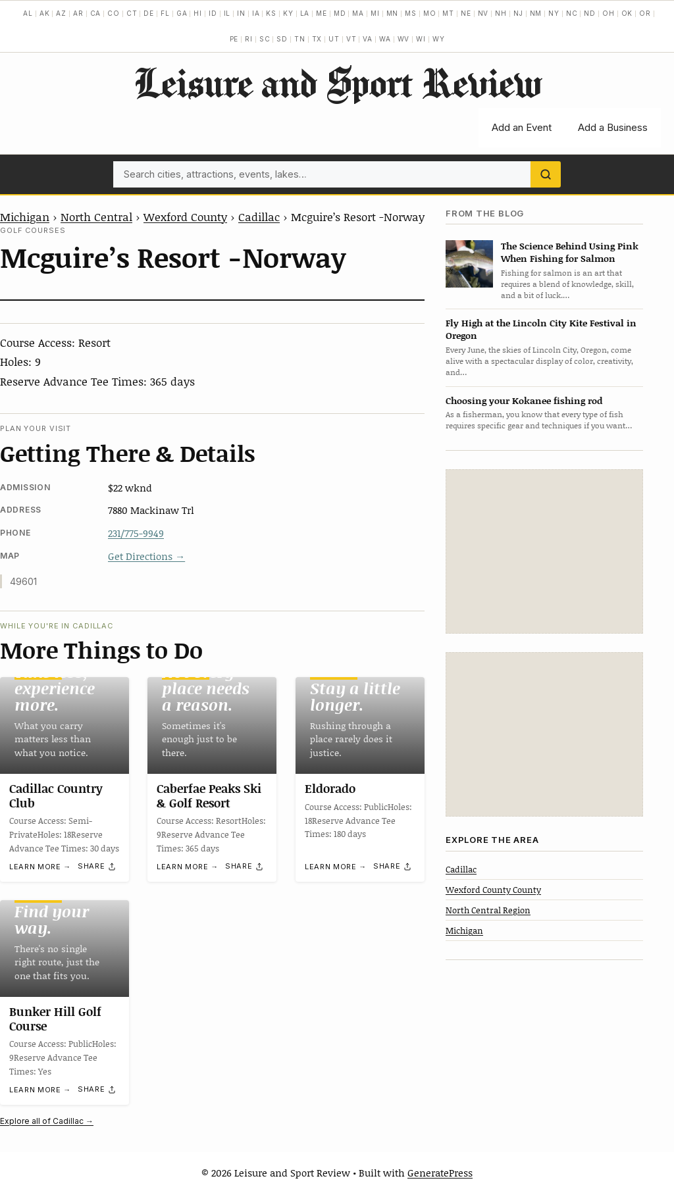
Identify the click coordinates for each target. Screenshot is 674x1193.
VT (351, 39)
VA (368, 39)
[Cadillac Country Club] (64, 725)
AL (28, 13)
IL (227, 13)
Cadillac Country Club (56, 795)
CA (95, 13)
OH (608, 13)
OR (645, 13)
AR (78, 13)
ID (213, 13)
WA (385, 39)
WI (421, 39)
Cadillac (259, 216)
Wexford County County (493, 890)
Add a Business (613, 127)
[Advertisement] (544, 551)
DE (148, 13)
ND (590, 13)
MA (358, 13)
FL (165, 13)
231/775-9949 (136, 533)
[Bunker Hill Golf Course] (64, 948)
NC (572, 13)
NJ (518, 13)
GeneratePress (440, 1172)
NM (536, 13)
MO (429, 13)
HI (198, 13)
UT (334, 39)
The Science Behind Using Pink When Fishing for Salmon (569, 252)
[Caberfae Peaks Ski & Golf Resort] (211, 725)
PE (234, 39)
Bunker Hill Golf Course (55, 1018)
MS (411, 13)
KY (288, 13)
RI (249, 39)
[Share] (97, 867)
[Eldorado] (360, 725)
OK (627, 13)
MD (340, 13)
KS (271, 13)
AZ (61, 13)
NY (553, 13)
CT (132, 13)
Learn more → (40, 867)
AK (44, 13)
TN (299, 39)
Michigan (24, 216)
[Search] (546, 174)
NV (483, 13)
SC (265, 39)
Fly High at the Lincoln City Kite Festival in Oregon (541, 329)
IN (241, 13)
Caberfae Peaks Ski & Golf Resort (209, 795)
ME (321, 13)
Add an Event (522, 127)
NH (501, 13)
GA (182, 13)
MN (392, 13)
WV (404, 39)
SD (282, 39)
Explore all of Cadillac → (46, 1121)
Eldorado (330, 788)
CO (113, 13)
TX (317, 39)
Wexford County (185, 216)
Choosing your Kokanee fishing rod (524, 400)
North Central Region (488, 910)
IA (256, 13)
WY (438, 39)
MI (375, 13)
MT (448, 13)
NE (466, 13)
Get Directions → (146, 556)
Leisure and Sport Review (337, 82)
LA (305, 13)
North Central (96, 216)
